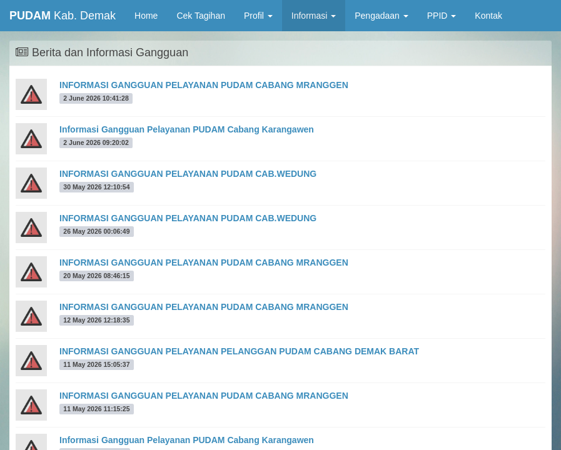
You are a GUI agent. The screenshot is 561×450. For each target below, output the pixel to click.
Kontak (488, 16)
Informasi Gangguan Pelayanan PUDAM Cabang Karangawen (186, 129)
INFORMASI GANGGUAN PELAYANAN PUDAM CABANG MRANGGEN (203, 85)
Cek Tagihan (200, 16)
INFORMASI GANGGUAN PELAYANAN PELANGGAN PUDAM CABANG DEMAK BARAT (239, 351)
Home (150, 15)
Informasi (313, 16)
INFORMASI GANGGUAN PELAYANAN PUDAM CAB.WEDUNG (187, 174)
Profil (258, 16)
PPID (442, 16)
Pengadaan (381, 16)
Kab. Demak (62, 15)
